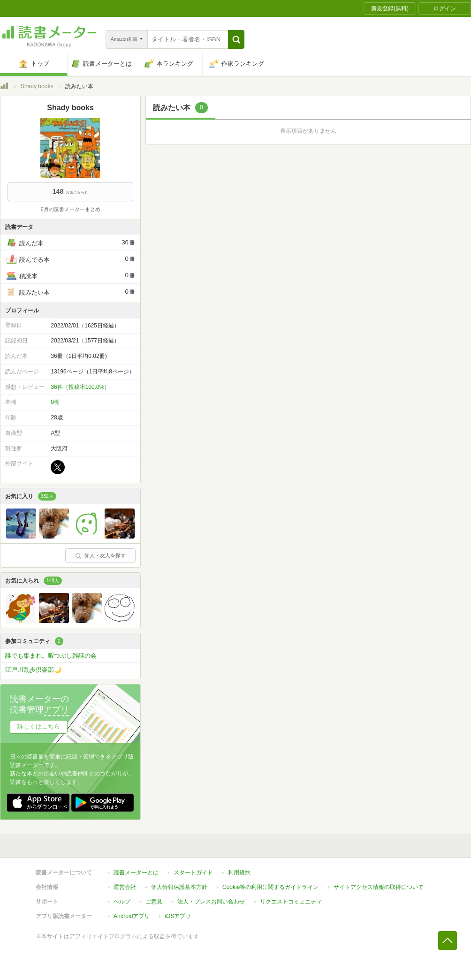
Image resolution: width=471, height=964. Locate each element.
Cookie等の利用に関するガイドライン (270, 887)
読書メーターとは (136, 872)
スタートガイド (193, 872)
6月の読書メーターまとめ (70, 209)
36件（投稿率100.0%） (80, 387)
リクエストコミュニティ (291, 901)
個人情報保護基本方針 (179, 887)
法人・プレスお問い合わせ (211, 901)
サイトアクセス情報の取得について (379, 887)
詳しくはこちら (38, 726)
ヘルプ (122, 901)
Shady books (37, 86)
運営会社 (125, 887)
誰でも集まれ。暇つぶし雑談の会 (51, 655)
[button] (236, 39)
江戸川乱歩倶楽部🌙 (33, 669)
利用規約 (239, 872)
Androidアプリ (132, 916)
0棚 (55, 402)
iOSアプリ (178, 916)
